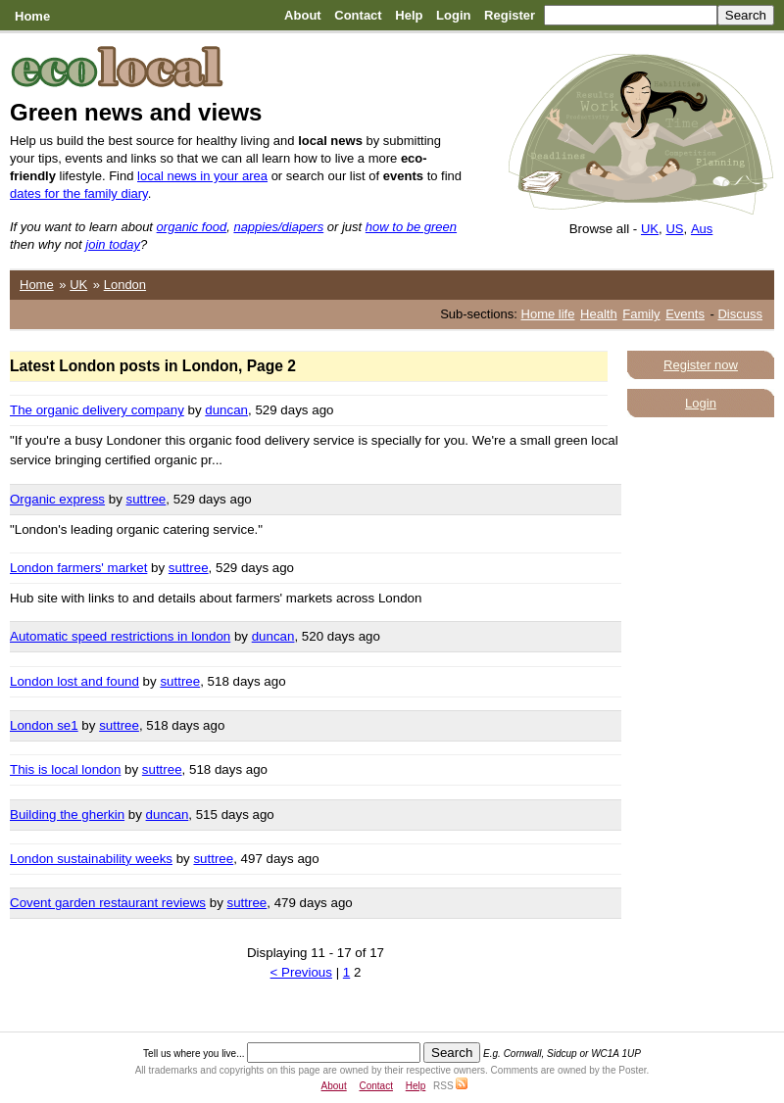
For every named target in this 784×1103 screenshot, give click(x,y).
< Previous (301, 972)
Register (509, 15)
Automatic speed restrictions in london (120, 636)
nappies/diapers (278, 226)
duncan (226, 410)
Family (641, 314)
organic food (192, 226)
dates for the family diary (79, 193)
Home (32, 16)
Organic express (57, 499)
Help (408, 15)
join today (112, 244)
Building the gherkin (67, 814)
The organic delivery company (97, 410)
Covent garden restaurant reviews (108, 902)
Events (685, 314)
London (125, 284)
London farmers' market (78, 567)
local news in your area (202, 175)
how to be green (411, 226)
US (674, 228)
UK (650, 228)
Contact (357, 15)
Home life (548, 314)
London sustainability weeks (91, 858)
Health (598, 314)
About (302, 15)
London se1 (44, 725)
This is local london (65, 769)
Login (453, 15)
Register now (700, 365)
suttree (146, 499)
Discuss (739, 314)
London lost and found (74, 681)
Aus (701, 228)
